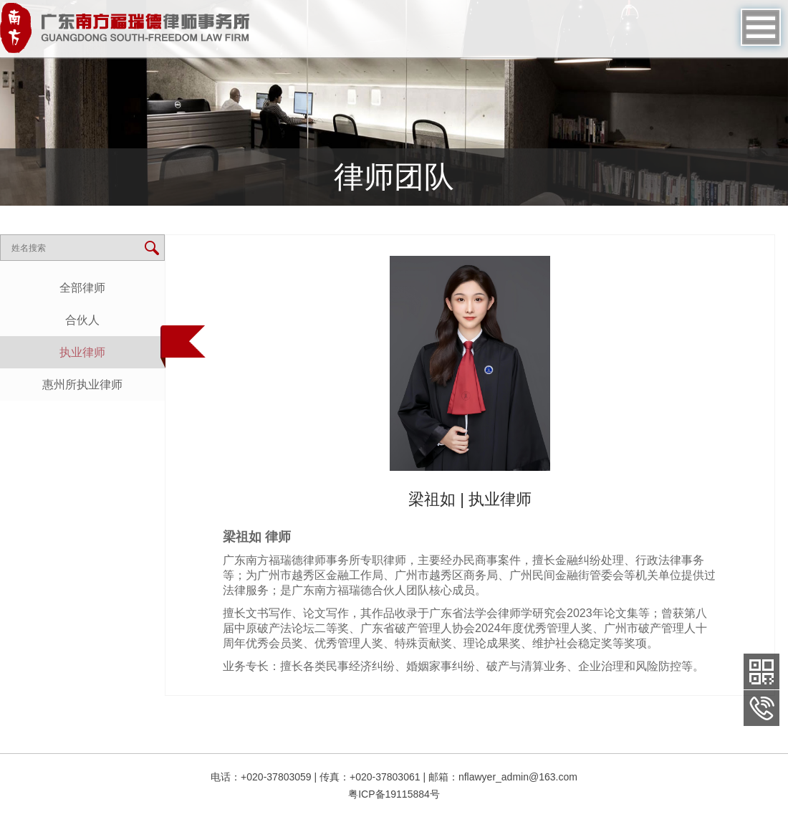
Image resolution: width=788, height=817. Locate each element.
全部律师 (82, 288)
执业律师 (82, 352)
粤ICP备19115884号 (394, 794)
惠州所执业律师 (82, 384)
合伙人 (82, 320)
